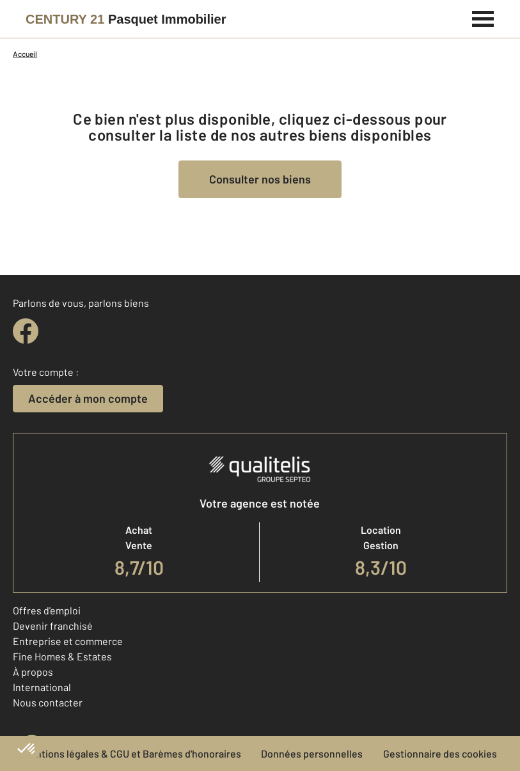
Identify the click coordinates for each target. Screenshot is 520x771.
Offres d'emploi (47, 610)
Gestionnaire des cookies (440, 753)
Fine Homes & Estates (62, 656)
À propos (33, 672)
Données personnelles (312, 753)
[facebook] (25, 331)
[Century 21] (126, 19)
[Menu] (483, 17)
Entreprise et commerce (68, 641)
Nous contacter (48, 702)
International (42, 687)
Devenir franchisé (53, 625)
